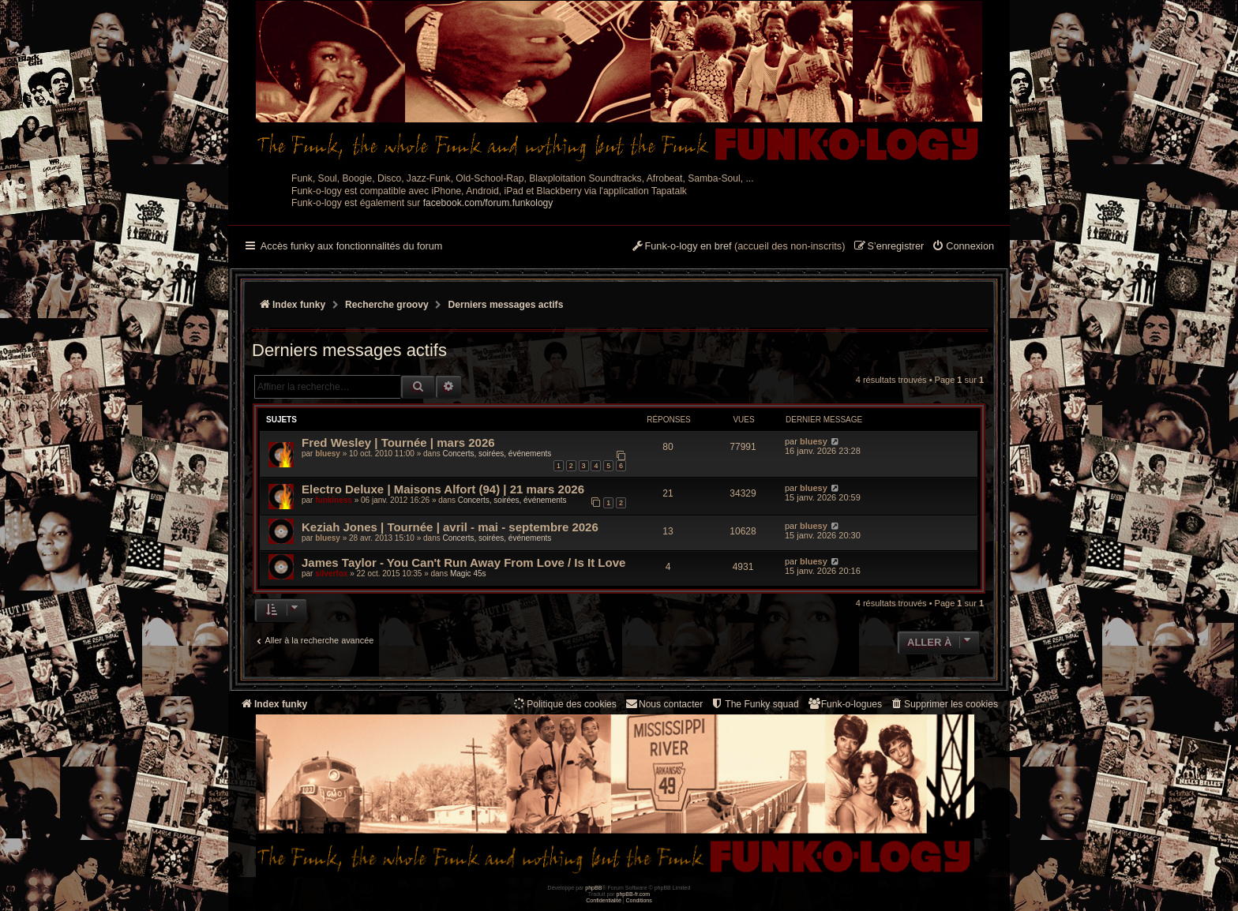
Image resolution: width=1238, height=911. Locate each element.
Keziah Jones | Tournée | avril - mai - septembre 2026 (450, 527)
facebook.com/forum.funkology (488, 202)
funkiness (333, 500)
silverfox (331, 573)
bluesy (327, 453)
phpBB (593, 887)
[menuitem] (963, 247)
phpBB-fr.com (634, 894)
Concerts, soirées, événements (496, 453)
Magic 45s (468, 573)
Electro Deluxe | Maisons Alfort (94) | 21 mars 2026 (443, 489)
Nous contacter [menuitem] (664, 704)
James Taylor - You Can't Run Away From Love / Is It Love (463, 562)
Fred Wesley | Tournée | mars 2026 (398, 442)
